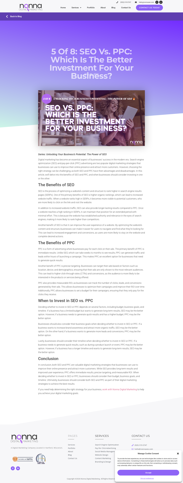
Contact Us (126, 7)
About (103, 7)
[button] (178, 453)
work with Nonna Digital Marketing (119, 389)
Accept (148, 473)
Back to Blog (16, 16)
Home (63, 7)
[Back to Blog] (6, 16)
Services (76, 7)
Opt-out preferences (147, 478)
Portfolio (91, 7)
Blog (113, 7)
